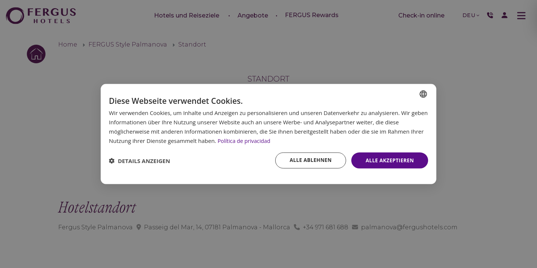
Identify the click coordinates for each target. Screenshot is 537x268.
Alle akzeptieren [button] (388, 160)
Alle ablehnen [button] (307, 160)
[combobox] (423, 93)
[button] (139, 160)
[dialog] (268, 133)
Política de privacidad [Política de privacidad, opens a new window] (245, 140)
